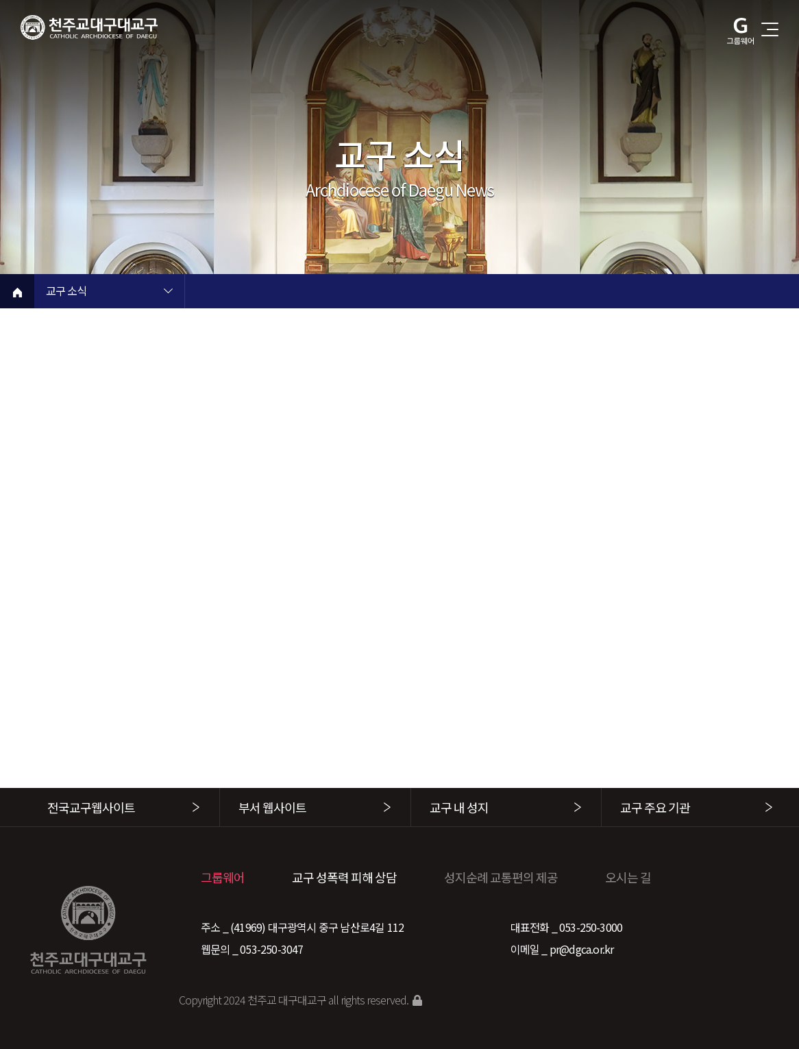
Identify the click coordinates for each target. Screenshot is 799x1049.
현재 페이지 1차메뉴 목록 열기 (168, 292)
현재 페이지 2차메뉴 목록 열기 (318, 292)
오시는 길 (628, 877)
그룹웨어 (223, 877)
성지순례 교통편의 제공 (501, 877)
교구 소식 (66, 292)
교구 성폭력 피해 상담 (344, 877)
